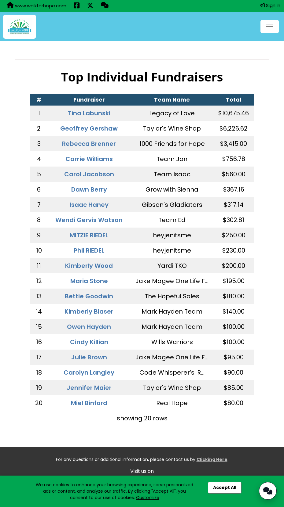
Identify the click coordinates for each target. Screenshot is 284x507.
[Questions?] (105, 5)
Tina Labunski (89, 113)
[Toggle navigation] (269, 26)
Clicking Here (212, 459)
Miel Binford (89, 403)
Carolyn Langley (89, 372)
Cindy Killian (89, 342)
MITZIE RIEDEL (89, 235)
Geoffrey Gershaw (89, 128)
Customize (147, 497)
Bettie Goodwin (89, 296)
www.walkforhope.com (36, 5)
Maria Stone (89, 281)
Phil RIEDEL (89, 250)
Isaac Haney (89, 204)
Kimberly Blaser (89, 311)
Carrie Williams (89, 159)
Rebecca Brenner (89, 143)
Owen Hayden (89, 326)
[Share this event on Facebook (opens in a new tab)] (76, 6)
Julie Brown (89, 357)
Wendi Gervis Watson (89, 220)
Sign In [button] (270, 5)
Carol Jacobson (89, 174)
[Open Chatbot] (268, 491)
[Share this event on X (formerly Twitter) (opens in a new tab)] (90, 6)
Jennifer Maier (89, 387)
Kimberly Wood (89, 265)
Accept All (224, 487)
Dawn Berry (89, 189)
